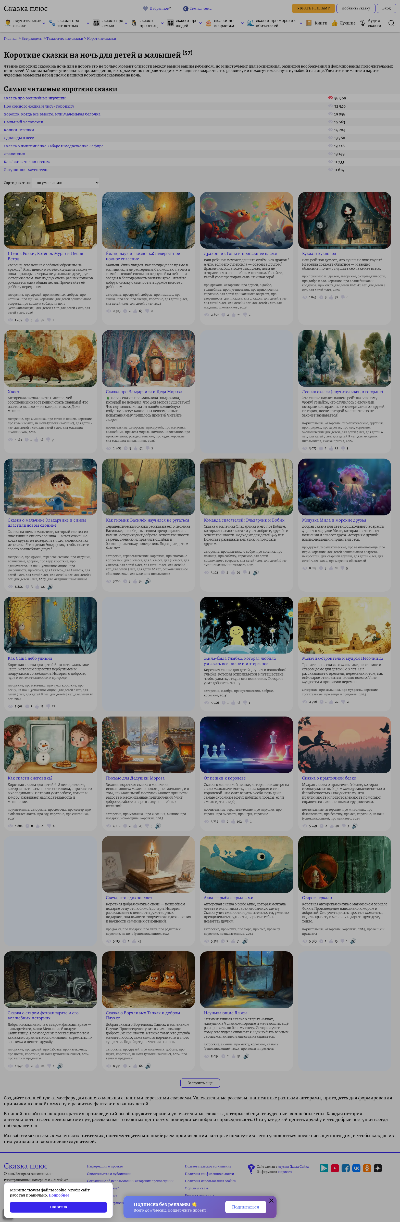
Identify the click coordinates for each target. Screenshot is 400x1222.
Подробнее (59, 1195)
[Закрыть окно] (271, 1201)
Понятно (58, 1207)
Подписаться (245, 1207)
